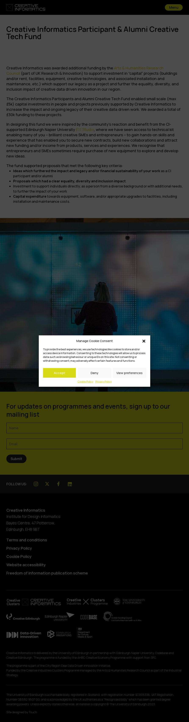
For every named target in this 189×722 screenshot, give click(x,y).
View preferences (129, 372)
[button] (144, 341)
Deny (94, 372)
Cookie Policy (85, 381)
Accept (59, 372)
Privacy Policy (103, 381)
